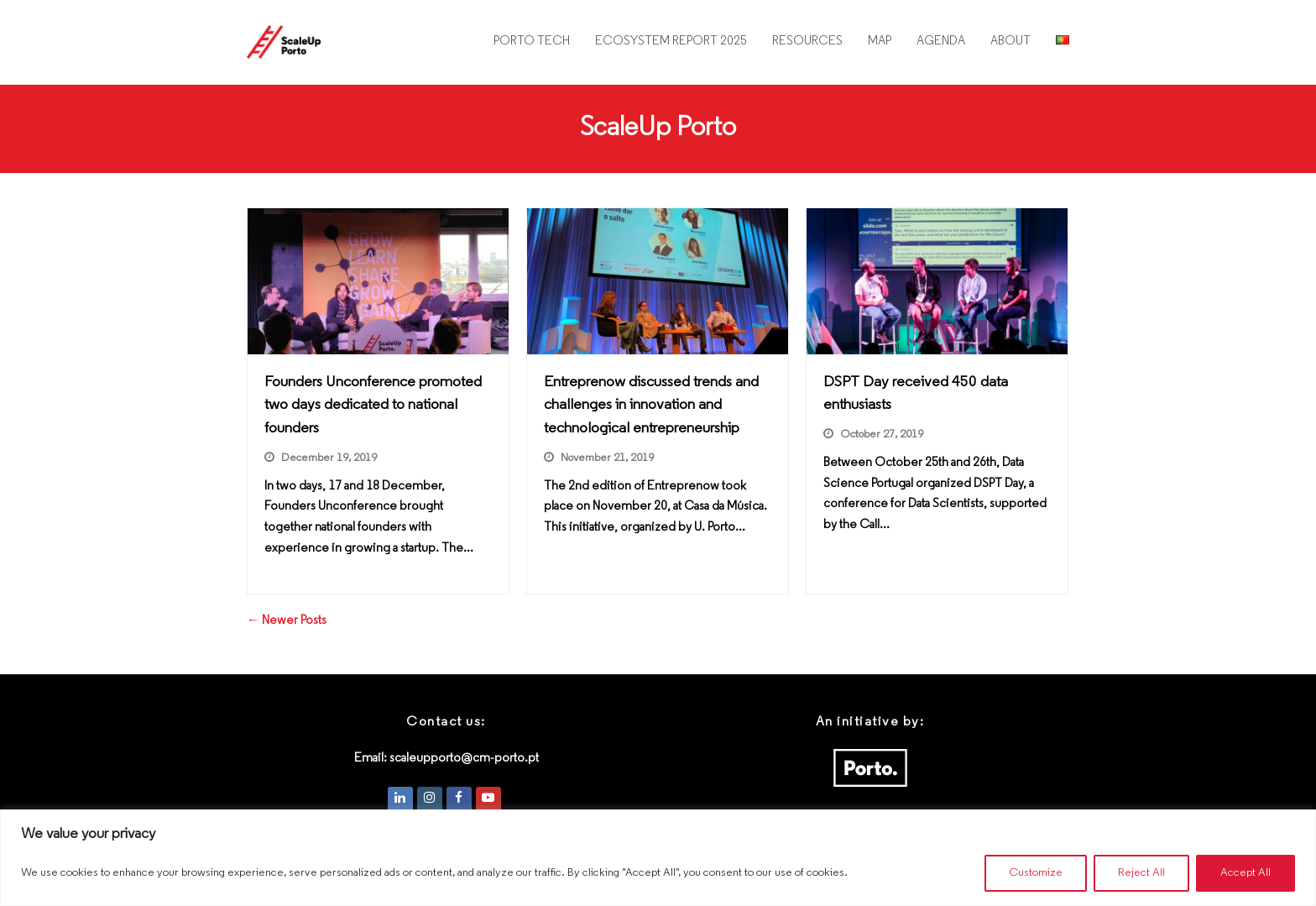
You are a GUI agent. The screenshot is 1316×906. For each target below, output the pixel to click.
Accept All (1245, 873)
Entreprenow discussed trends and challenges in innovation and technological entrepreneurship (651, 405)
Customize (1036, 873)
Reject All (1141, 873)
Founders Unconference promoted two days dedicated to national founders (373, 405)
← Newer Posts (286, 621)
